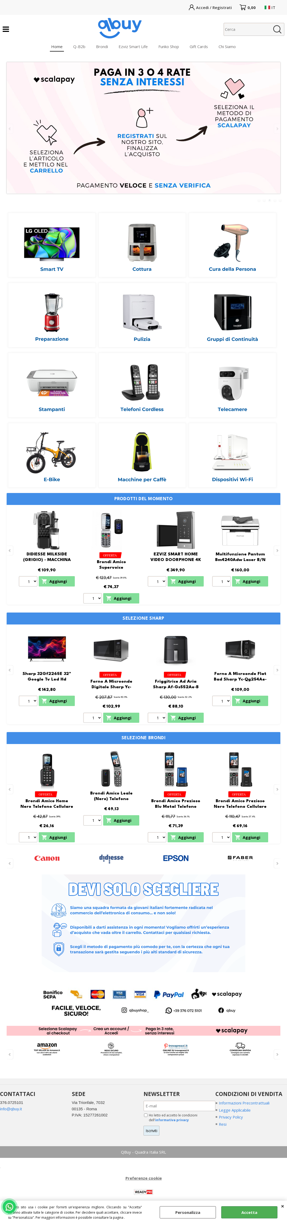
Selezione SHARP (143, 618)
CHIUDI (282, 1206)
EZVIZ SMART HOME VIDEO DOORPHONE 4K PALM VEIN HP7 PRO (175, 559)
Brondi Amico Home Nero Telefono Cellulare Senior (46, 806)
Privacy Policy (231, 1117)
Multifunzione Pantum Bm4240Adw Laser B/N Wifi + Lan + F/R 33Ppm (240, 559)
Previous (10, 129)
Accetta (249, 1212)
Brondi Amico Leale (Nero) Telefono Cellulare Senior (111, 798)
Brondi (102, 46)
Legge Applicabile (235, 1110)
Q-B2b (79, 46)
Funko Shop (168, 46)
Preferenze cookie (143, 1178)
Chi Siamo (227, 46)
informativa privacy (172, 1120)
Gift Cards (199, 46)
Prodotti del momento (143, 499)
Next (276, 129)
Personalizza (187, 1212)
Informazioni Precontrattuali (244, 1103)
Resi (223, 1124)
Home (57, 46)
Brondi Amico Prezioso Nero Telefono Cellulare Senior (240, 806)
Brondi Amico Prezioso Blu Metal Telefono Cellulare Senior (175, 806)
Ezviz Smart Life (133, 46)
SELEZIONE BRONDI (143, 738)
